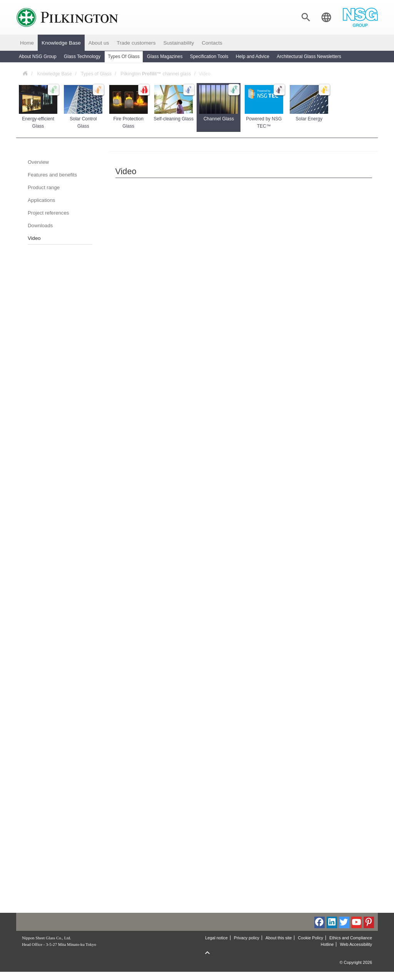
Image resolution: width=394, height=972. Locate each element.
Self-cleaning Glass (174, 103)
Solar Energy (309, 103)
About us (98, 43)
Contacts (212, 43)
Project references (48, 213)
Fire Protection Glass (129, 107)
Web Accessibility (356, 944)
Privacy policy (246, 937)
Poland (25, 72)
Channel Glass (219, 103)
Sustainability (178, 43)
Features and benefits (52, 175)
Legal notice (216, 937)
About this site (278, 937)
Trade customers (136, 43)
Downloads (40, 225)
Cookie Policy (310, 937)
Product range (44, 187)
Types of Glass (96, 74)
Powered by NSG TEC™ (264, 107)
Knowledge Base (61, 43)
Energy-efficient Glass (38, 107)
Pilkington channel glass (155, 74)
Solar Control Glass (83, 107)
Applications (41, 200)
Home (27, 43)
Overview (38, 162)
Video (34, 238)
